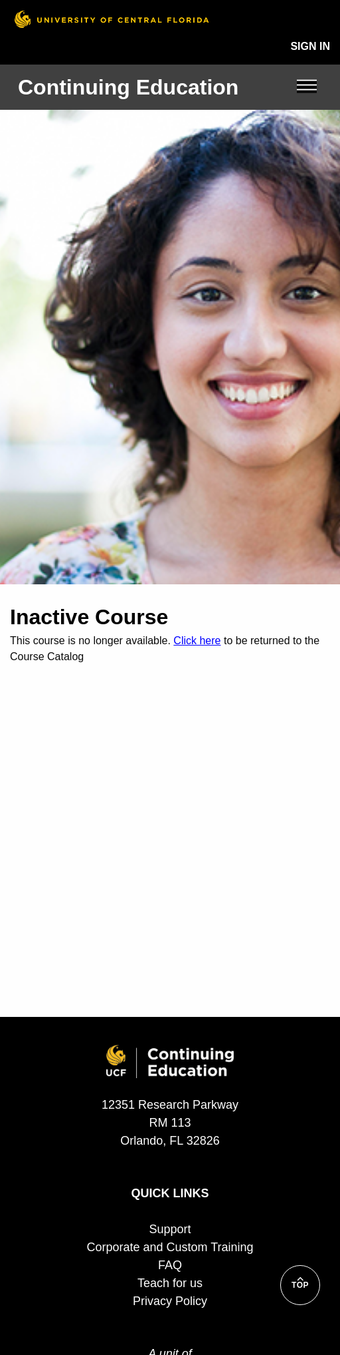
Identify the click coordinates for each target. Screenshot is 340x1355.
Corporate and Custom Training (169, 1247)
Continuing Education (128, 87)
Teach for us (170, 1283)
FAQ (170, 1265)
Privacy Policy (170, 1301)
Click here (196, 640)
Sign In (310, 46)
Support (170, 1229)
